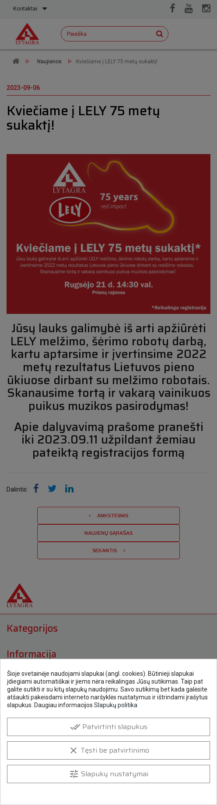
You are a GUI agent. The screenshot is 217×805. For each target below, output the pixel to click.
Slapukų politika (115, 705)
